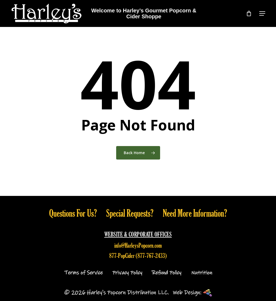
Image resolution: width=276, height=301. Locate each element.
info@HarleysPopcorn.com (138, 245)
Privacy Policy (127, 273)
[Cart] (249, 13)
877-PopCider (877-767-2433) (138, 255)
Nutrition (201, 273)
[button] (262, 13)
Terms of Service (83, 273)
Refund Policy (166, 273)
